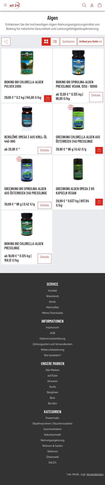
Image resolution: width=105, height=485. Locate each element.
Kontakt (52, 290)
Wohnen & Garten (52, 445)
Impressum (52, 327)
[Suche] (84, 5)
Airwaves (52, 381)
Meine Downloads (52, 312)
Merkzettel (52, 307)
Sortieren (68, 41)
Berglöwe (52, 392)
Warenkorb (52, 296)
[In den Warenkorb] (48, 98)
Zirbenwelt (52, 457)
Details (96, 95)
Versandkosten (95, 474)
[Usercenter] (92, 5)
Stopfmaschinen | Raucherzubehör (52, 423)
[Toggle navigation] (5, 5)
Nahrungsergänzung (52, 440)
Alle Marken (52, 370)
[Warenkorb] (100, 5)
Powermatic (52, 418)
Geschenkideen (52, 429)
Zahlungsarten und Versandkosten (53, 344)
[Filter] (5, 42)
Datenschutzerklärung (52, 338)
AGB (52, 333)
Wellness (52, 451)
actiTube (53, 375)
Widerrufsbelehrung (52, 349)
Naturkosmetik (52, 434)
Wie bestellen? (52, 355)
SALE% (52, 462)
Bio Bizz (52, 403)
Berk (52, 397)
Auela (52, 386)
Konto (52, 301)
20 (90, 41)
